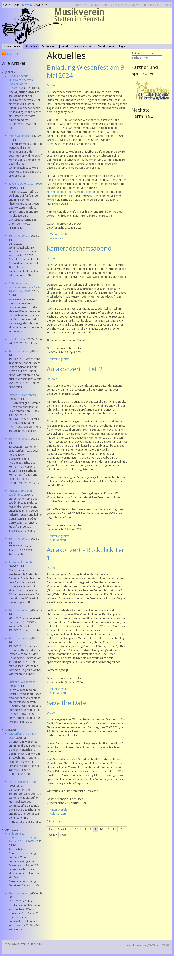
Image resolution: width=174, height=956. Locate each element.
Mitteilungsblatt (59, 234)
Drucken (52, 85)
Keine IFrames (152, 167)
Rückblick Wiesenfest (22, 682)
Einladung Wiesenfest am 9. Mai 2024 (86, 71)
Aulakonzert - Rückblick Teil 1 (86, 554)
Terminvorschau (19, 235)
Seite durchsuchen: (143, 53)
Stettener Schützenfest (22, 395)
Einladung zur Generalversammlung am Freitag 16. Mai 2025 (24, 837)
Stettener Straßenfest (22, 562)
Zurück (62, 829)
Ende (63, 835)
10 (101, 829)
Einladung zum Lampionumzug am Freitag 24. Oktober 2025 (25, 287)
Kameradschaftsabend (79, 248)
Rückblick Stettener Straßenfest (20, 493)
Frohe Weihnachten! (21, 136)
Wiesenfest (57, 238)
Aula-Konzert (58, 540)
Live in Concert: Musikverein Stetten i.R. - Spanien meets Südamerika (24, 82)
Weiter (53, 835)
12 (114, 829)
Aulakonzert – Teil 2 (75, 369)
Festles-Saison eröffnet (23, 782)
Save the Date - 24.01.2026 (25, 183)
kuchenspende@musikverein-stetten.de (71, 192)
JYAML (151, 945)
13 (121, 829)
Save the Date (17, 339)
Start (51, 829)
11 (107, 829)
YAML (166, 945)
